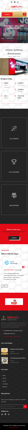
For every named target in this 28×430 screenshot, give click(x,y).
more (21, 327)
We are (4, 378)
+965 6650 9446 (16, 336)
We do (4, 381)
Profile (7, 14)
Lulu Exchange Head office (18, 358)
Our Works (9, 38)
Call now (14, 237)
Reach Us (5, 386)
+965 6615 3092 (7, 336)
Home (2, 38)
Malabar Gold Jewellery (17, 349)
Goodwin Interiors (13, 427)
